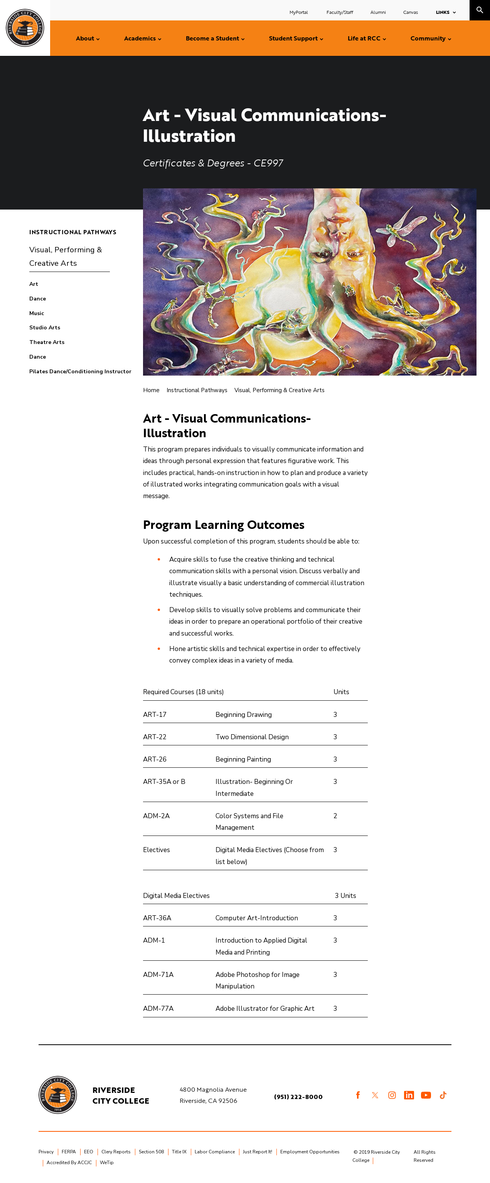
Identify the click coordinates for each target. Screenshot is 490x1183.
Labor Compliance (215, 1152)
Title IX (179, 1152)
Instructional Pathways (72, 232)
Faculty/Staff (340, 11)
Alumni (378, 11)
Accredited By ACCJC (69, 1163)
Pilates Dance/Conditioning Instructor (80, 371)
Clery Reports (116, 1152)
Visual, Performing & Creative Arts (65, 257)
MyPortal (299, 11)
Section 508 (151, 1152)
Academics (140, 38)
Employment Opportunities (310, 1152)
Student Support (293, 38)
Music (36, 313)
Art (33, 284)
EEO (88, 1152)
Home (151, 390)
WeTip (107, 1163)
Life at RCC (364, 38)
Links (443, 11)
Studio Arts (44, 327)
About (85, 38)
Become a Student (212, 38)
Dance (37, 298)
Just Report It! (257, 1152)
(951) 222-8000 (298, 1096)
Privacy (46, 1152)
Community (428, 38)
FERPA (69, 1152)
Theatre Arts (46, 342)
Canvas (410, 11)
